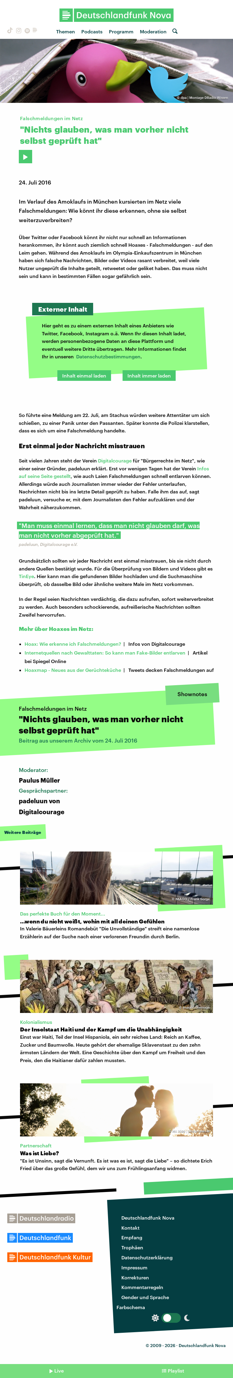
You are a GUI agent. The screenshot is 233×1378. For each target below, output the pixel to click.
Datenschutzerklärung (147, 1257)
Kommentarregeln (142, 1287)
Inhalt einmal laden (84, 375)
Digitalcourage (115, 460)
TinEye (26, 576)
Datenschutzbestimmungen (108, 356)
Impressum (134, 1267)
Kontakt (130, 1228)
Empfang (131, 1237)
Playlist (176, 1370)
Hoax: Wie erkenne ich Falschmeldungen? (73, 644)
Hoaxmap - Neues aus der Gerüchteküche (73, 670)
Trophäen (132, 1247)
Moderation (153, 31)
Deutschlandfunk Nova (147, 1218)
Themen (65, 31)
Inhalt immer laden (149, 375)
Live (59, 1370)
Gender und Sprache (145, 1297)
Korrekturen (135, 1277)
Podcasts (92, 31)
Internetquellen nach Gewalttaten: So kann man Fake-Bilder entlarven (105, 652)
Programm (121, 31)
